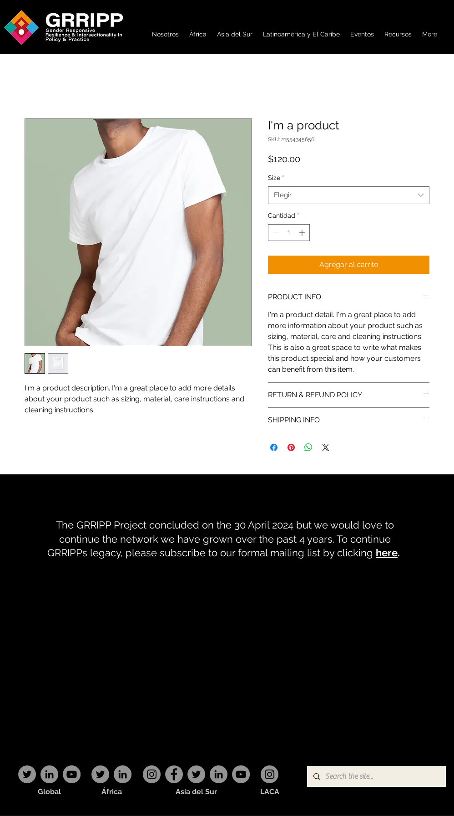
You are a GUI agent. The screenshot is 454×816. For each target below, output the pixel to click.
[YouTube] (72, 774)
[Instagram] (152, 774)
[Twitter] (27, 774)
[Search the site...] (376, 776)
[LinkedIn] (49, 774)
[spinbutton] (289, 233)
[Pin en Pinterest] (291, 447)
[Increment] (302, 233)
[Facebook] (174, 774)
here (387, 553)
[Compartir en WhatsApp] (308, 447)
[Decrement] (275, 233)
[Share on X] (325, 447)
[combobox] (348, 195)
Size (276, 177)
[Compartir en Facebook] (273, 447)
